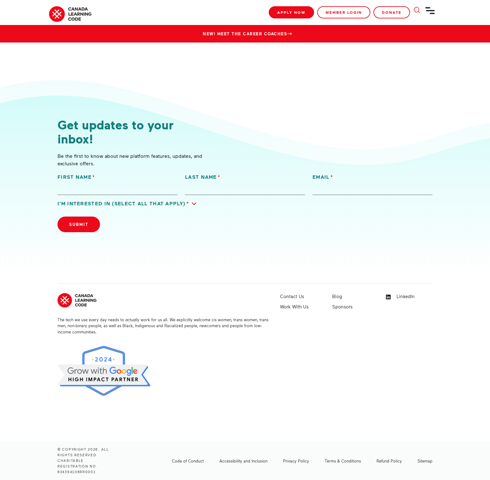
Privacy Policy (296, 460)
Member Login (344, 12)
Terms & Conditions (343, 460)
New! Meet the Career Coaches (245, 33)
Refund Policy (389, 460)
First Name (76, 177)
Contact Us (292, 296)
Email (322, 177)
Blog (337, 296)
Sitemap (425, 460)
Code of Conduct (188, 460)
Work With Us (294, 306)
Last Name (202, 177)
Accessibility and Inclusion (243, 460)
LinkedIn (400, 296)
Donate (392, 12)
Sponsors (342, 306)
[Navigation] (430, 13)
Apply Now (291, 12)
